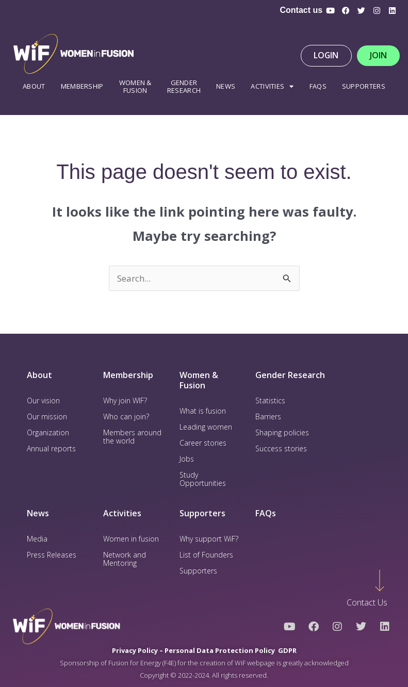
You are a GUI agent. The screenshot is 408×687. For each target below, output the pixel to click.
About (34, 86)
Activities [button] (272, 86)
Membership (82, 86)
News (225, 86)
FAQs (265, 513)
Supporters (363, 86)
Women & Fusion (198, 380)
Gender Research (184, 86)
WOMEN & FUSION (135, 86)
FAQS (318, 86)
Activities (122, 513)
